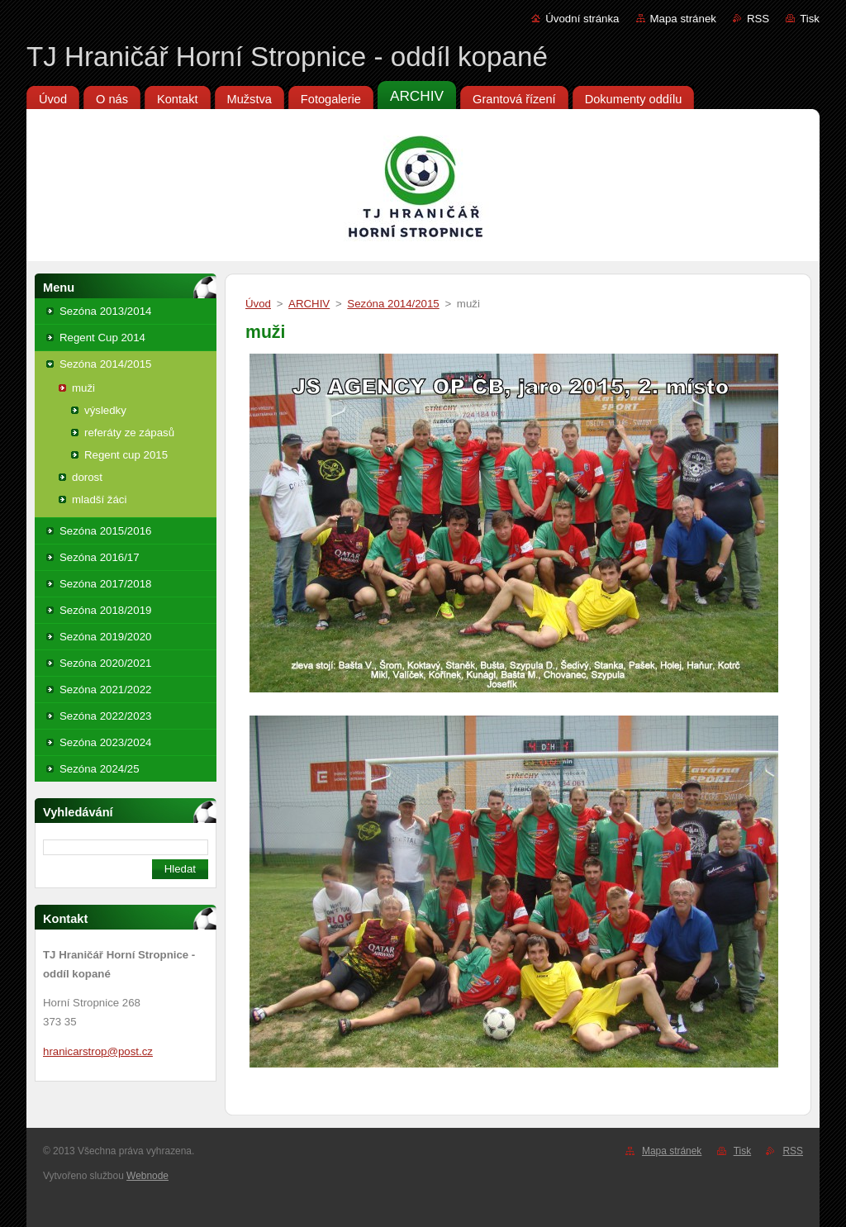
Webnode (147, 1176)
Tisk (810, 18)
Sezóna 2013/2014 (105, 311)
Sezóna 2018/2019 (105, 610)
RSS (758, 18)
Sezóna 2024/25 (99, 769)
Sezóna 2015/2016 (105, 531)
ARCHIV (309, 303)
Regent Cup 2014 (102, 337)
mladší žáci (99, 499)
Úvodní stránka (582, 18)
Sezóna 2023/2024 (105, 742)
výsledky (105, 410)
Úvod (258, 303)
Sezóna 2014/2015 (105, 364)
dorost (87, 477)
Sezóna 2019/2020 (105, 636)
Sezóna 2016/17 (99, 557)
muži (83, 388)
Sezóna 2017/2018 (105, 584)
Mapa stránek (683, 18)
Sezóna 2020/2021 (105, 663)
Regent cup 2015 (126, 455)
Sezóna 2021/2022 (105, 689)
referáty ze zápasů (129, 432)
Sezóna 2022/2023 (105, 716)
